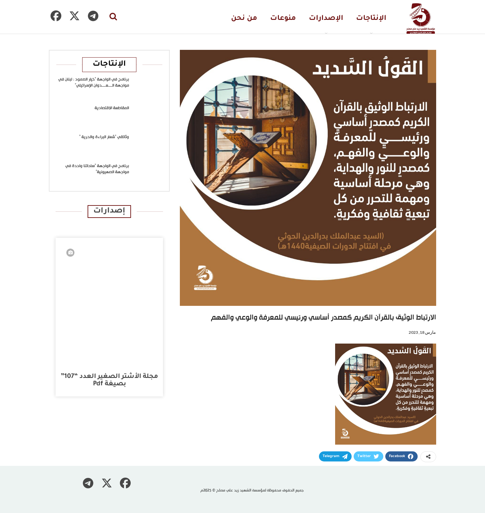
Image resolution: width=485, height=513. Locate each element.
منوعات (283, 19)
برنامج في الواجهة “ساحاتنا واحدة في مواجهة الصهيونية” (97, 169)
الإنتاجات (371, 19)
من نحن (244, 19)
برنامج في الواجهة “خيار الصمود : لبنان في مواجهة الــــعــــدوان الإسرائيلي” (93, 82)
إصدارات (109, 211)
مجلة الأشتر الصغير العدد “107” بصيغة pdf (109, 380)
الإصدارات (326, 19)
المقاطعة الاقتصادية (112, 108)
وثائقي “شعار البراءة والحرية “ (104, 137)
